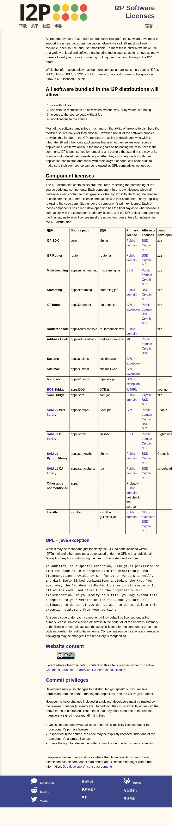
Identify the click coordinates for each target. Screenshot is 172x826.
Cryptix (146, 245)
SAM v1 (52, 410)
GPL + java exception (67, 540)
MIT (144, 250)
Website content (65, 646)
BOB (50, 389)
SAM (50, 395)
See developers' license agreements (88, 766)
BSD (145, 240)
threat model (80, 38)
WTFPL (131, 389)
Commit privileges (67, 680)
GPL (129, 410)
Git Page (134, 693)
